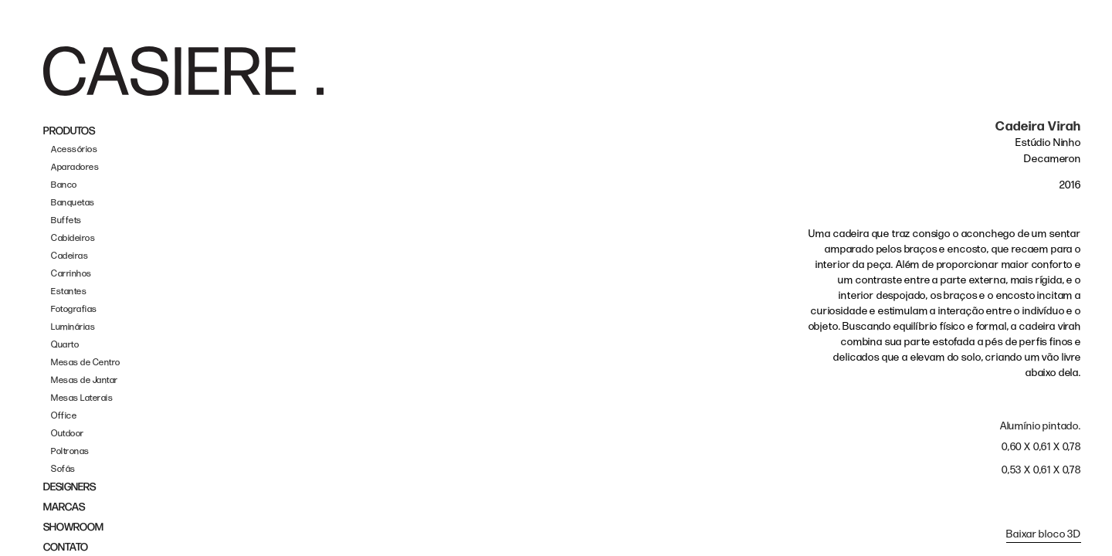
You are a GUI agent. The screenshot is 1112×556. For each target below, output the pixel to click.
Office (63, 416)
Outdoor (67, 433)
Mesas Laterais (82, 398)
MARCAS (64, 507)
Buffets (66, 220)
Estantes (68, 291)
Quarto (65, 345)
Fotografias (74, 309)
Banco (64, 185)
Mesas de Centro (85, 362)
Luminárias (73, 327)
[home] (183, 71)
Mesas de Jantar (84, 380)
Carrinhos (71, 274)
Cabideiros (73, 238)
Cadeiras (69, 256)
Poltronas (70, 451)
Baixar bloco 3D (1043, 534)
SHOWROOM (73, 527)
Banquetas (73, 202)
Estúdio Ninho (1048, 142)
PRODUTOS (69, 130)
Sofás (63, 469)
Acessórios (74, 149)
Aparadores (75, 167)
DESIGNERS (69, 486)
